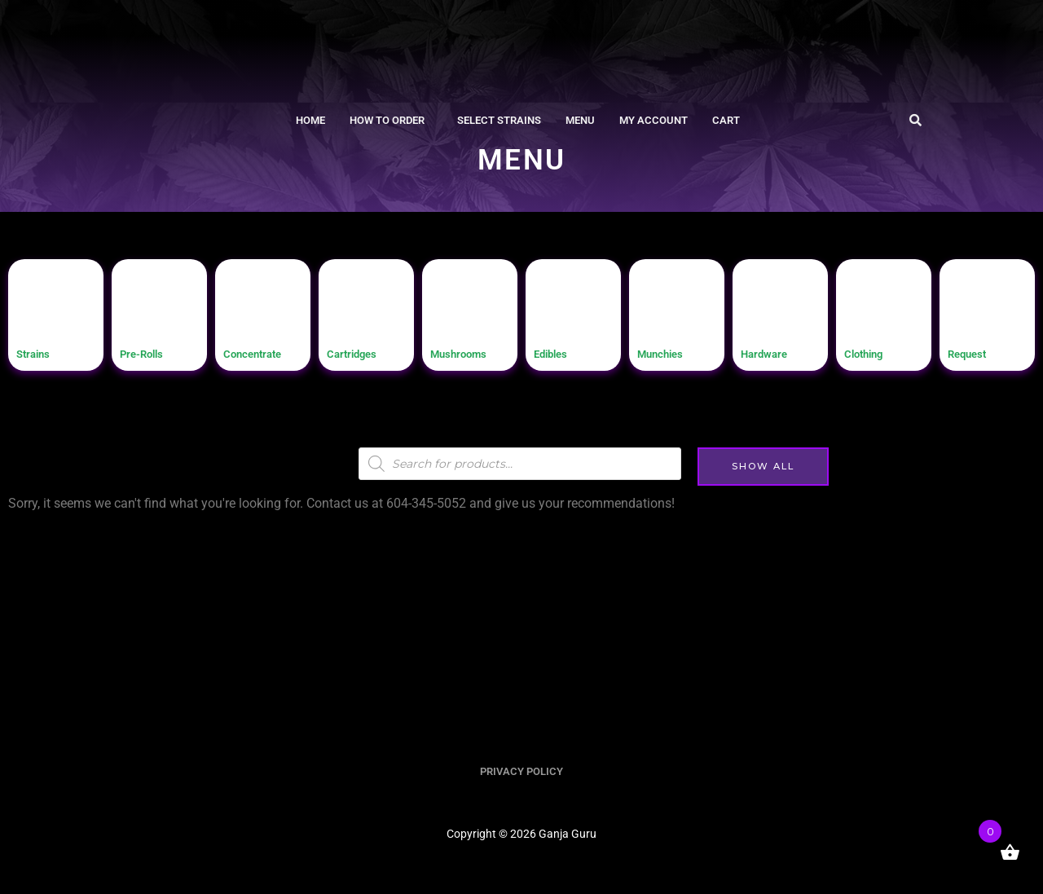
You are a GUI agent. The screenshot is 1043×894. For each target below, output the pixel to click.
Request (974, 352)
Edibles (558, 352)
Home (310, 121)
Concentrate (263, 352)
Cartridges (361, 352)
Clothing (872, 352)
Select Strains (499, 121)
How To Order (387, 121)
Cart (726, 121)
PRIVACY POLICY (521, 772)
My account (653, 121)
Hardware (772, 352)
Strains (39, 352)
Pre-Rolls (150, 352)
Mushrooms (469, 352)
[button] (391, 121)
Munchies (669, 352)
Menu (580, 121)
